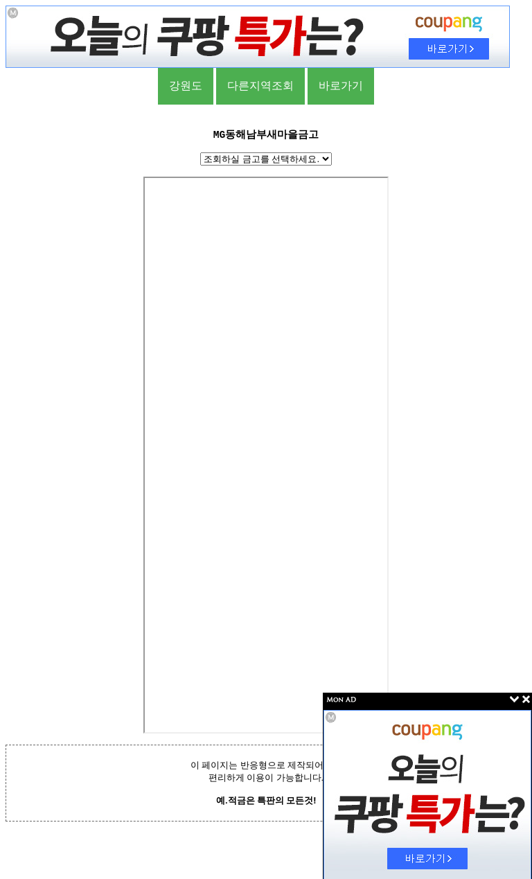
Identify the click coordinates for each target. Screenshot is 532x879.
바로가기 (341, 85)
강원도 (185, 85)
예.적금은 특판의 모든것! (266, 800)
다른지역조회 (260, 85)
